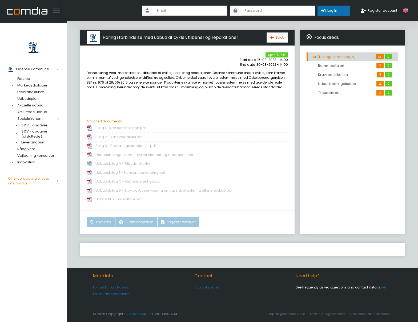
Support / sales (206, 287)
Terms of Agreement (327, 313)
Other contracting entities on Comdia (33, 181)
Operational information (371, 313)
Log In (332, 10)
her (383, 287)
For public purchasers (110, 287)
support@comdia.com (285, 313)
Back (280, 37)
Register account (382, 10)
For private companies (111, 294)
